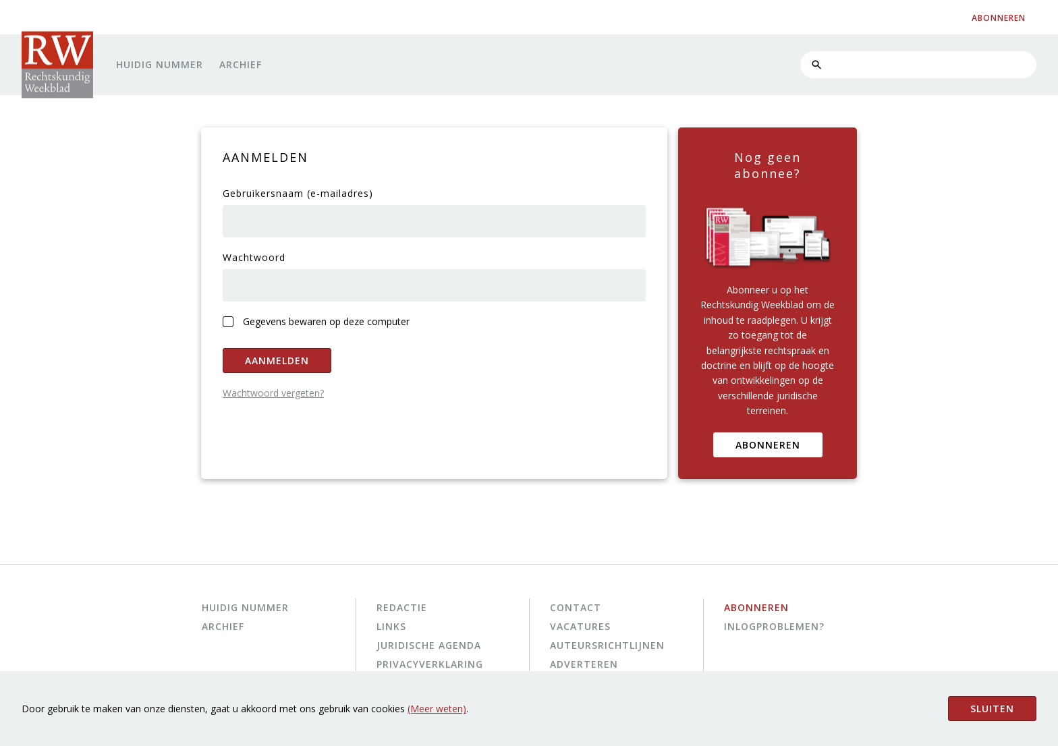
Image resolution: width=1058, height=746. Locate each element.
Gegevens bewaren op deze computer (326, 321)
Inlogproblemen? (774, 626)
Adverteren (584, 664)
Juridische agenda (429, 645)
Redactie (402, 607)
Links (391, 626)
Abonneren (767, 444)
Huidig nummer (159, 64)
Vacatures (580, 626)
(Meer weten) (437, 708)
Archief (240, 64)
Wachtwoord (254, 257)
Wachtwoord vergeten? (273, 392)
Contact (575, 607)
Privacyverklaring (430, 664)
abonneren (999, 18)
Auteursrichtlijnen (607, 645)
